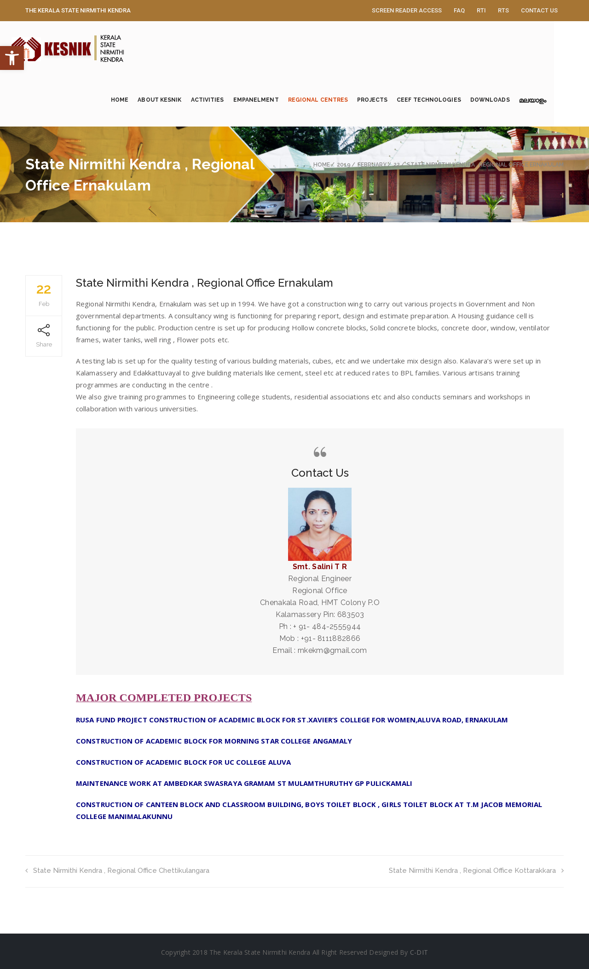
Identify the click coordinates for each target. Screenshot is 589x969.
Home (137, 100)
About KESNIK (177, 100)
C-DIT (419, 952)
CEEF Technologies (446, 100)
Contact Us (539, 10)
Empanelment (273, 100)
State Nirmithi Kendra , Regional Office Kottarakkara (476, 870)
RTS (503, 10)
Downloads (507, 100)
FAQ (459, 10)
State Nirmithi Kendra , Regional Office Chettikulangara (117, 870)
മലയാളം (550, 102)
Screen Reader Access (407, 10)
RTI (481, 10)
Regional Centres (336, 100)
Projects (390, 100)
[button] (12, 58)
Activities (224, 100)
